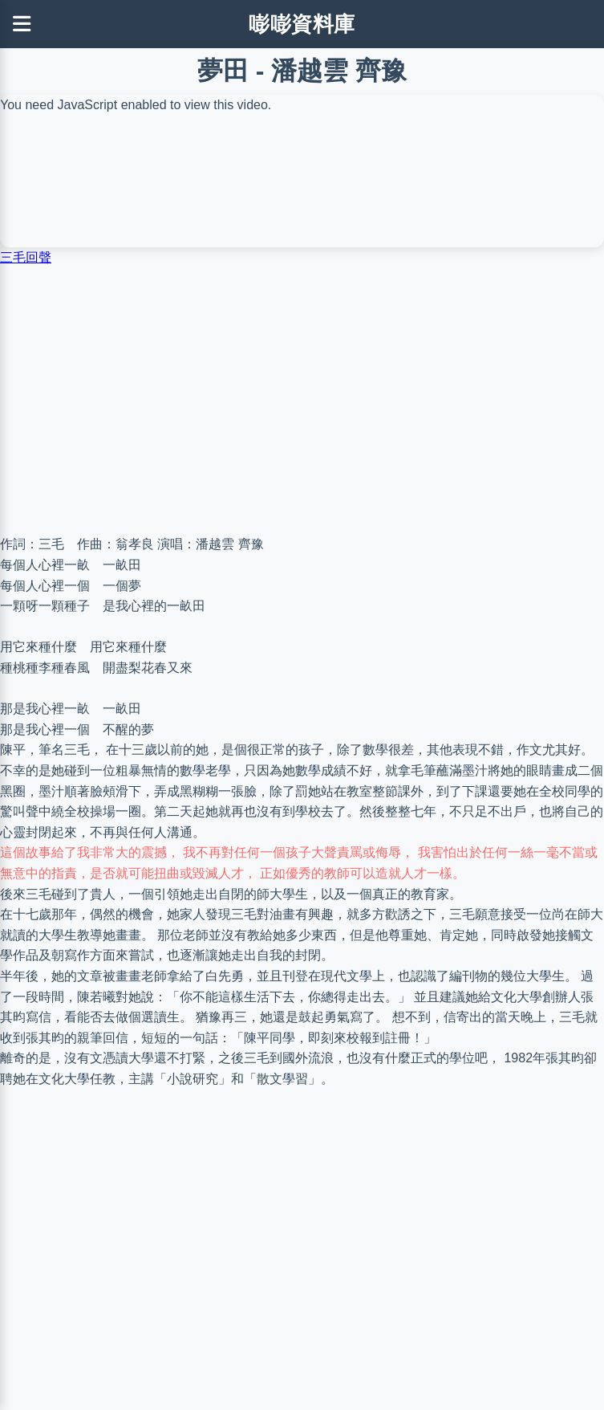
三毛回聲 (25, 257)
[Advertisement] (302, 400)
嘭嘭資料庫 (302, 24)
